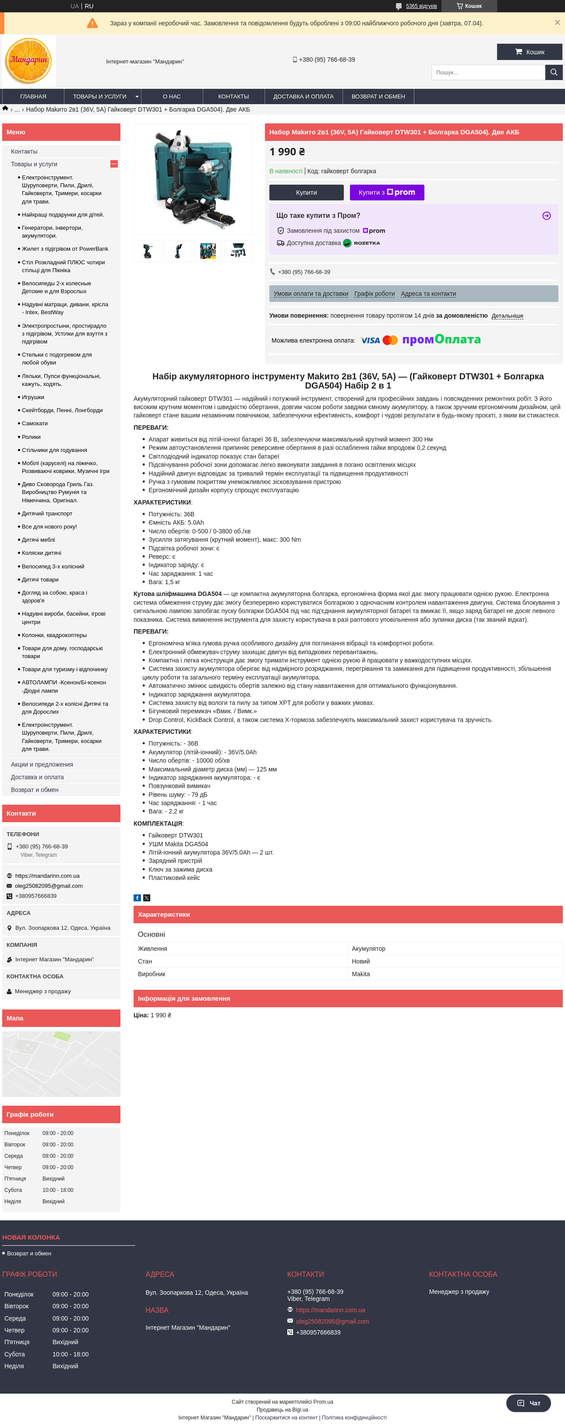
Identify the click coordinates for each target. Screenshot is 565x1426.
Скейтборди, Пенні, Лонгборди (62, 410)
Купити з (387, 192)
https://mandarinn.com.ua (47, 875)
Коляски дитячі (41, 553)
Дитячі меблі (38, 539)
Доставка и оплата (304, 96)
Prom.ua (323, 1402)
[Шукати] (554, 72)
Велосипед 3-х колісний (53, 566)
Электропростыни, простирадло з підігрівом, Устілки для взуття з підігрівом (64, 333)
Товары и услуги (100, 96)
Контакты (233, 96)
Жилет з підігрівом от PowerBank (65, 248)
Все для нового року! (49, 526)
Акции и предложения (42, 764)
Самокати (35, 423)
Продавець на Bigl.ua (282, 1410)
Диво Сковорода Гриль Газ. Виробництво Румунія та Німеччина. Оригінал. (58, 492)
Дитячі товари (40, 579)
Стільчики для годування (54, 450)
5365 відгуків (421, 6)
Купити (306, 192)
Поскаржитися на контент (286, 1418)
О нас (172, 96)
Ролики (31, 437)
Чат (528, 1403)
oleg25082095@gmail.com (49, 886)
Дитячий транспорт (47, 513)
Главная (33, 96)
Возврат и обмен (378, 96)
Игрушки (33, 397)
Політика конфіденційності (354, 1418)
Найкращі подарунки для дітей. (63, 214)
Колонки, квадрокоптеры (54, 635)
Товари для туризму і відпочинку (65, 669)
